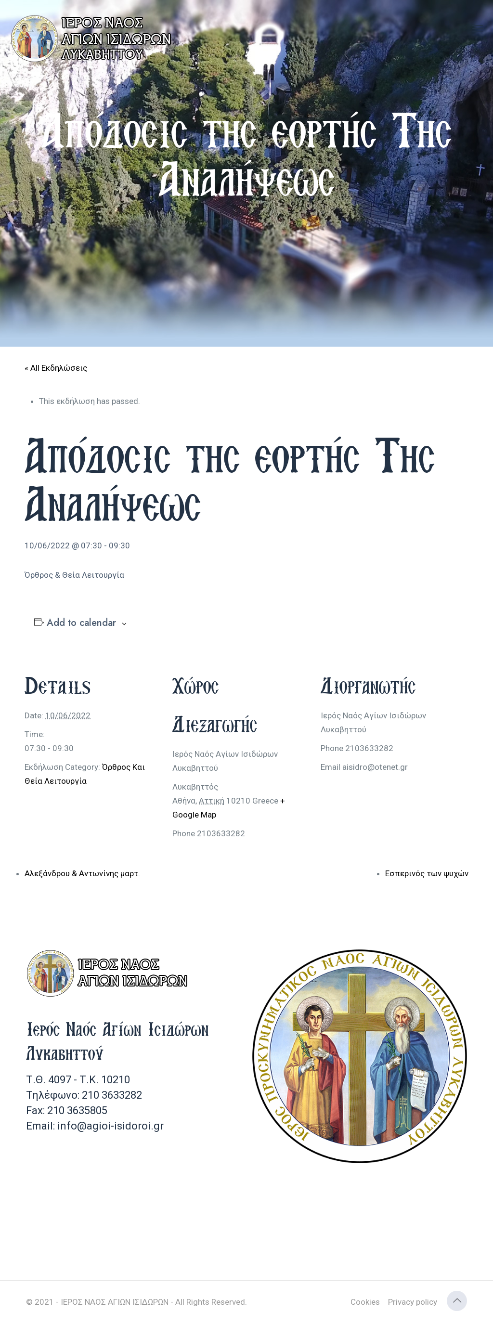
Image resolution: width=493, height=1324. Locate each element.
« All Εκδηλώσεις (56, 368)
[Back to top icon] (457, 1301)
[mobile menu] (477, 29)
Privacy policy (412, 1302)
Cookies (365, 1302)
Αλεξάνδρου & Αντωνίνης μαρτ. (82, 873)
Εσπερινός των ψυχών (426, 873)
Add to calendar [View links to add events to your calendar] (81, 623)
